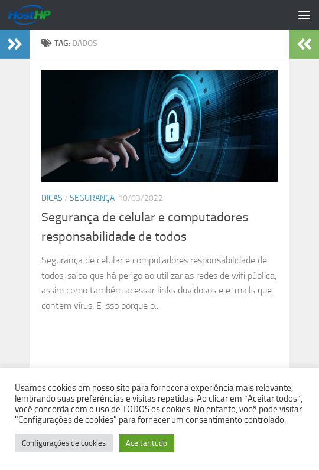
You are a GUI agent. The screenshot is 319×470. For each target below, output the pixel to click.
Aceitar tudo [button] (146, 443)
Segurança (92, 198)
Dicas (52, 198)
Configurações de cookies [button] (64, 443)
